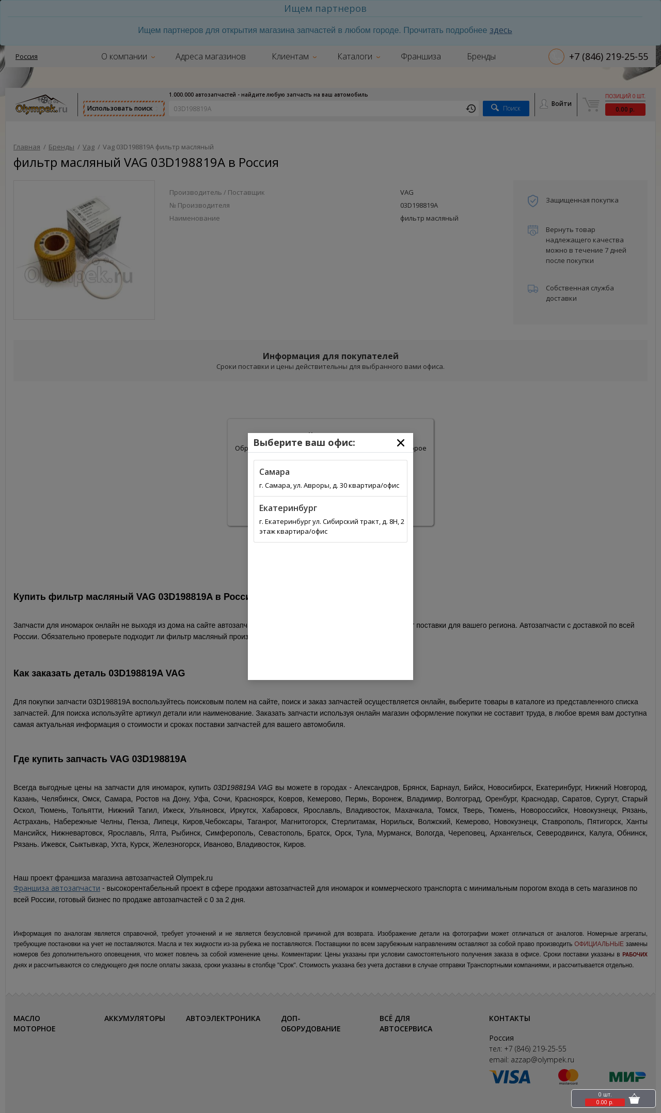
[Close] (401, 443)
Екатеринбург (288, 508)
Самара (274, 471)
